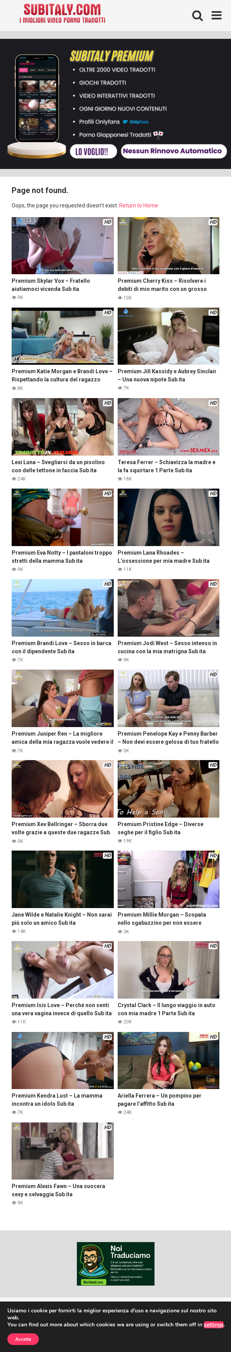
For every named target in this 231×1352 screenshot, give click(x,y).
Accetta (23, 1339)
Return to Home (138, 205)
